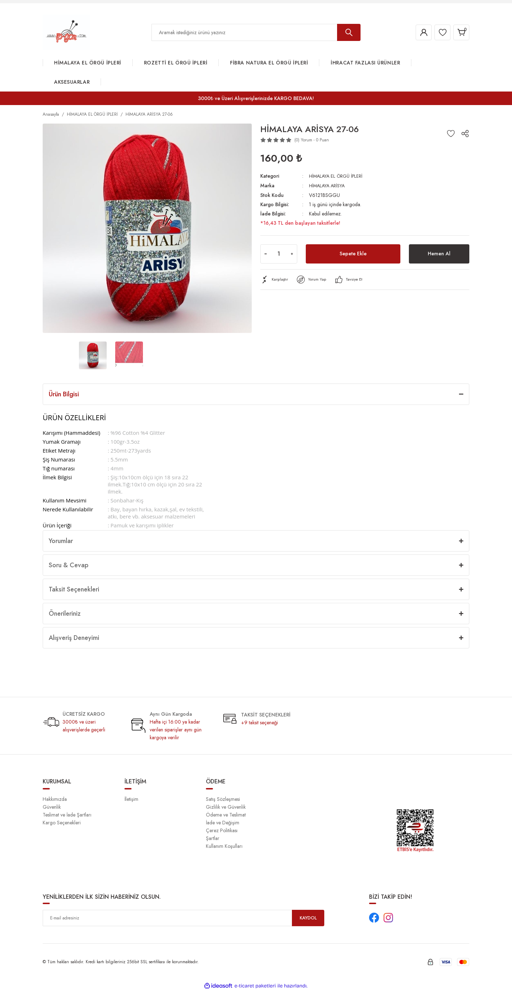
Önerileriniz (65, 613)
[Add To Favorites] (451, 133)
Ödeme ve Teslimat (226, 814)
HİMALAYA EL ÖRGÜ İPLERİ (338, 175)
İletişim (131, 799)
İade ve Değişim (222, 822)
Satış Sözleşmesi (223, 799)
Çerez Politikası (222, 830)
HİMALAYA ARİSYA (328, 185)
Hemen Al (439, 253)
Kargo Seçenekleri (62, 822)
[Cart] (460, 32)
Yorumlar (61, 541)
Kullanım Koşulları (224, 846)
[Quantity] (279, 253)
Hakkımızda (55, 799)
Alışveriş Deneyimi (74, 637)
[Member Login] (417, 32)
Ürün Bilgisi (64, 394)
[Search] (256, 32)
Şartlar (212, 838)
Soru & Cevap (69, 565)
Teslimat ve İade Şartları (67, 814)
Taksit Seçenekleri (74, 589)
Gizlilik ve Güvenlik (226, 806)
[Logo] (66, 32)
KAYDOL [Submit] (308, 918)
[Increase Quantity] (292, 253)
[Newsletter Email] (183, 918)
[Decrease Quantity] (266, 253)
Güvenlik (52, 806)
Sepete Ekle (353, 253)
